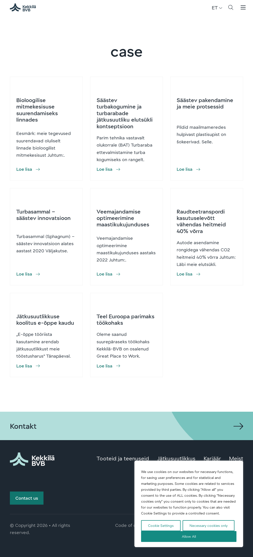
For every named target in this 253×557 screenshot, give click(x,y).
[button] (231, 7)
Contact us (26, 499)
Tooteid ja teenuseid (123, 459)
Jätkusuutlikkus (176, 459)
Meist (236, 459)
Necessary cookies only (209, 525)
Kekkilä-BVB (26, 7)
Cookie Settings (161, 525)
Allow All (189, 536)
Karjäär (212, 459)
